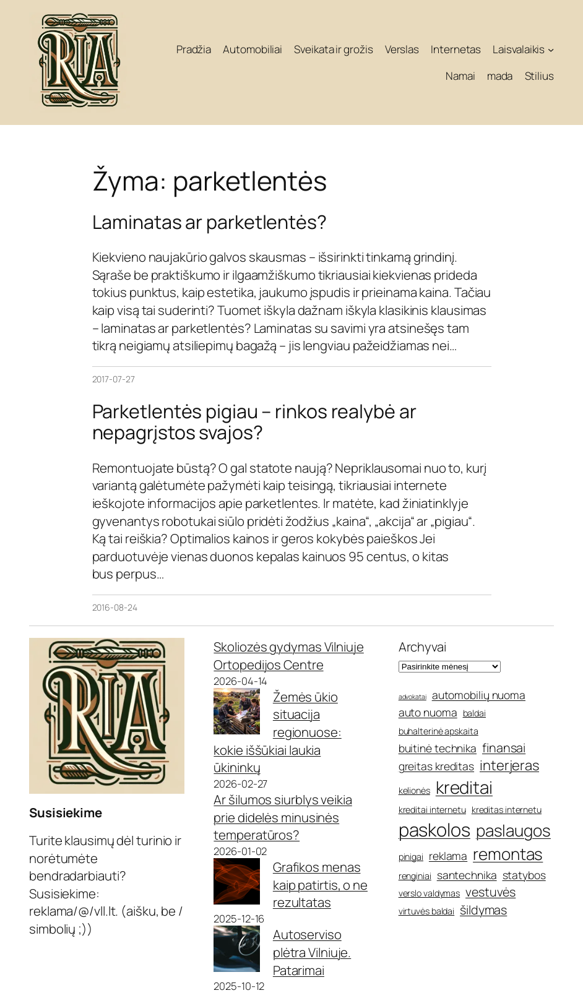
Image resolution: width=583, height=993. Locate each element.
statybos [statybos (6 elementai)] (524, 874)
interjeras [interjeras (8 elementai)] (509, 765)
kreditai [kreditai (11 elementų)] (464, 787)
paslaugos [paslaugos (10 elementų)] (513, 830)
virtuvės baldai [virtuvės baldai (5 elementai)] (427, 911)
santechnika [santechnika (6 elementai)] (467, 874)
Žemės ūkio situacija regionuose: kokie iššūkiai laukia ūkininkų (277, 732)
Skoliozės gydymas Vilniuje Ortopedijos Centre (288, 655)
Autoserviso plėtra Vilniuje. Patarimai (312, 952)
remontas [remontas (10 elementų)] (508, 854)
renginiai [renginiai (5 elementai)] (415, 876)
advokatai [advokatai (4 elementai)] (412, 696)
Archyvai (422, 646)
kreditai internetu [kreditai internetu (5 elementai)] (432, 809)
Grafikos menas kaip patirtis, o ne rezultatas (320, 884)
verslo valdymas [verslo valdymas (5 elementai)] (429, 893)
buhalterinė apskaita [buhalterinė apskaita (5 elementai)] (438, 731)
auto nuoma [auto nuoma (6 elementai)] (428, 712)
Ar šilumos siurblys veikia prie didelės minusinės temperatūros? (283, 817)
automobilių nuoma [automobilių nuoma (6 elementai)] (478, 694)
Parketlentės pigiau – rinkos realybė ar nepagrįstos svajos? (254, 422)
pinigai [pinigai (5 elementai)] (411, 856)
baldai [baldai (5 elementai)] (474, 713)
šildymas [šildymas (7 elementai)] (483, 909)
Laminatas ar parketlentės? (209, 222)
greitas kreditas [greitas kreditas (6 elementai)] (436, 766)
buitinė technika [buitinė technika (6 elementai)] (438, 748)
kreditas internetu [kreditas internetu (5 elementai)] (507, 809)
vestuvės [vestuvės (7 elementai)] (490, 891)
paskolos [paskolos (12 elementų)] (434, 829)
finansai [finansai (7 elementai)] (503, 747)
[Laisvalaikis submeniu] (551, 49)
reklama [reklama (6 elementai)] (448, 855)
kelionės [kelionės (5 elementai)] (414, 790)
